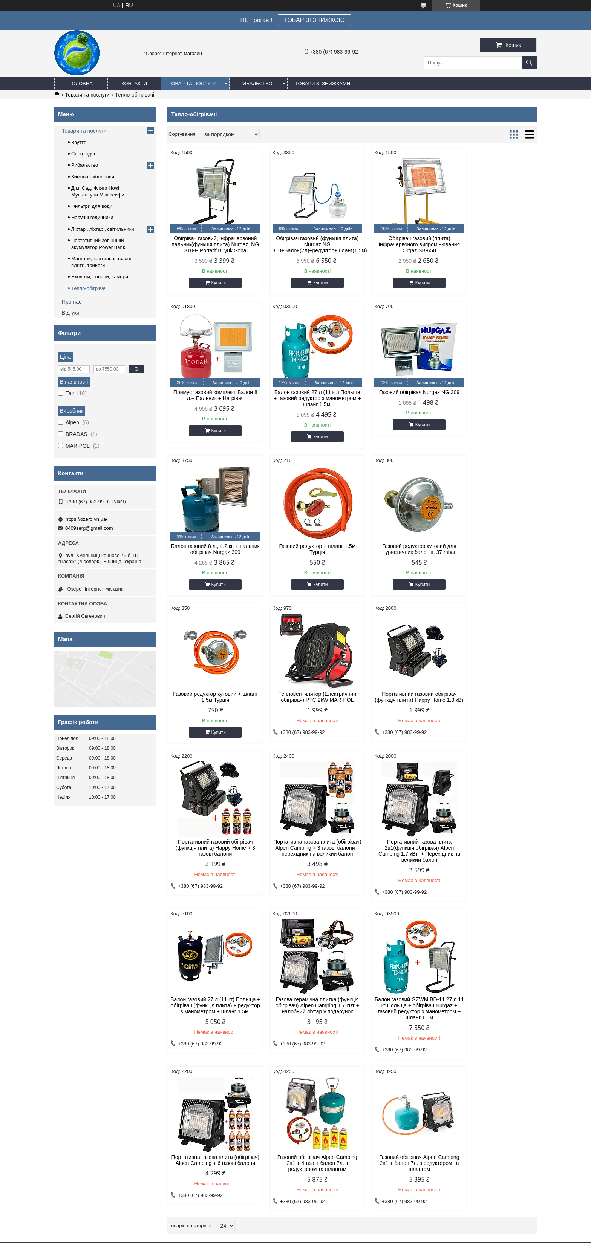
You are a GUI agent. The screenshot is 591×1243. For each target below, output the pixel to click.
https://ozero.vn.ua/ (86, 519)
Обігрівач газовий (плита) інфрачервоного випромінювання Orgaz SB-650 (398, 244)
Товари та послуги (87, 95)
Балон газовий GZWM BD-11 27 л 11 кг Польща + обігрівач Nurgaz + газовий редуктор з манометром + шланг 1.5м (305, 870)
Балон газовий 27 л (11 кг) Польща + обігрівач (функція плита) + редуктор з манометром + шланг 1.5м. (493, 713)
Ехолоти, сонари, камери (99, 276)
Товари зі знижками (322, 83)
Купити (214, 289)
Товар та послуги (192, 83)
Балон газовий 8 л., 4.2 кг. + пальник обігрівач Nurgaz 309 (399, 401)
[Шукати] (529, 62)
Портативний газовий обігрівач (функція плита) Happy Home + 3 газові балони (211, 710)
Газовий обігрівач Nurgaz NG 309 (305, 398)
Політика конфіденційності (353, 1235)
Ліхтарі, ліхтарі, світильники (102, 229)
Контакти (134, 83)
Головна (81, 83)
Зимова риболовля (92, 177)
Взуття (78, 142)
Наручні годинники (92, 217)
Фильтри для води (91, 206)
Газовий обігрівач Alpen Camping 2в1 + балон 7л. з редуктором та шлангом (211, 1025)
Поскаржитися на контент (294, 1235)
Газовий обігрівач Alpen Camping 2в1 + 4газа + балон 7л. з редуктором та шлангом (493, 867)
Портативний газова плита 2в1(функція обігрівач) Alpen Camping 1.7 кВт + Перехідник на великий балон (399, 713)
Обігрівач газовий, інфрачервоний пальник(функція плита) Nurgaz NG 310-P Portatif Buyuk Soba (211, 247)
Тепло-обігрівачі (89, 288)
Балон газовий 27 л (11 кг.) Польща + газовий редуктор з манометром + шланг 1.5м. (211, 404)
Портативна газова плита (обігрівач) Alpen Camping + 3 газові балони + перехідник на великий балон (304, 713)
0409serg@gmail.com (89, 528)
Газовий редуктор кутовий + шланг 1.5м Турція (305, 555)
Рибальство (255, 83)
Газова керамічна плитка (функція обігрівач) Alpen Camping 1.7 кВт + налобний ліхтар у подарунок (211, 870)
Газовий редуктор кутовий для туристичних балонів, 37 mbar (211, 555)
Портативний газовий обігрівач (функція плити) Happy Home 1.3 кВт (493, 558)
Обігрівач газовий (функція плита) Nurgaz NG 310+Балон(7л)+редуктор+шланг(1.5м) (305, 244)
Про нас (71, 302)
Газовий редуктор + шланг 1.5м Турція (493, 401)
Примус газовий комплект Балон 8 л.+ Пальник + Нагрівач (493, 241)
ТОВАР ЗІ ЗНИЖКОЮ (314, 20)
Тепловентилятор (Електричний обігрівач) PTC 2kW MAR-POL (399, 555)
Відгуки (71, 313)
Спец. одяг (83, 154)
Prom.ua (330, 1229)
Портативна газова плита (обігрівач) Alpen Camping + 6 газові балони (399, 867)
